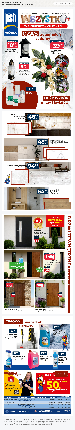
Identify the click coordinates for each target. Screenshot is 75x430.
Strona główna (59, 3)
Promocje (67, 3)
